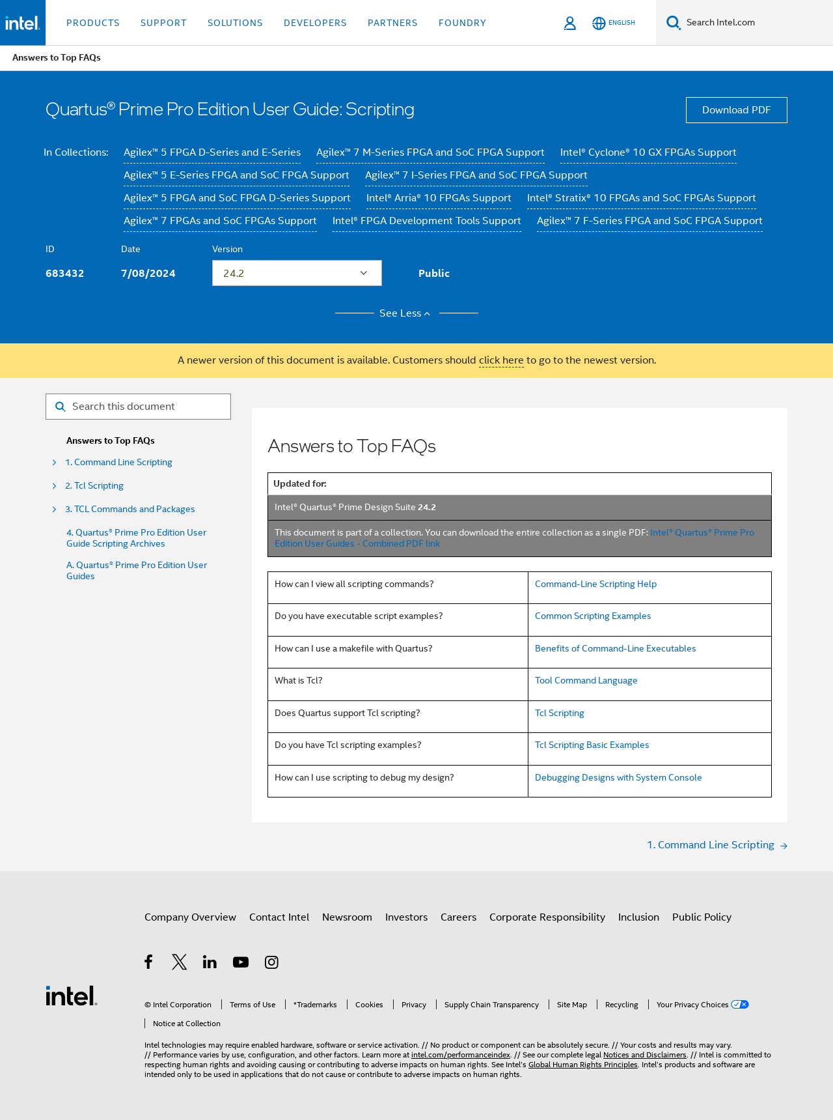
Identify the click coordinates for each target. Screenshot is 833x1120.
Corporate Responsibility (547, 917)
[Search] (673, 22)
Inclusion (638, 917)
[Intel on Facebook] (149, 964)
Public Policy (701, 917)
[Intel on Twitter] (180, 964)
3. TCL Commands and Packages (130, 509)
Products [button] (93, 23)
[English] (613, 23)
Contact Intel (279, 917)
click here (501, 360)
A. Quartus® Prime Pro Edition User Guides (136, 571)
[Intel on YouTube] (242, 964)
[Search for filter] (138, 407)
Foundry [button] (463, 23)
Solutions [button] (235, 23)
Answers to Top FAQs (110, 440)
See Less (407, 313)
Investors (406, 917)
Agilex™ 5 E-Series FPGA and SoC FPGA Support (236, 175)
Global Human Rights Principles (583, 1064)
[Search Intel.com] (757, 23)
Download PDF (736, 110)
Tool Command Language (586, 680)
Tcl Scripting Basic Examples (592, 745)
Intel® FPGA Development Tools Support (427, 220)
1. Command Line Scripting (118, 462)
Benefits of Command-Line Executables (615, 648)
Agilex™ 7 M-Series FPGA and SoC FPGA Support (430, 152)
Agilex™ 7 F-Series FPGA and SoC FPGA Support (650, 220)
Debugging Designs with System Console (618, 777)
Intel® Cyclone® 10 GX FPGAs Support (648, 152)
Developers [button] (315, 23)
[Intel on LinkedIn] (210, 964)
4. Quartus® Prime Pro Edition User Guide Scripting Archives (136, 538)
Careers (458, 917)
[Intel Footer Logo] (72, 994)
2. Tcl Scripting (94, 485)
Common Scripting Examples (593, 616)
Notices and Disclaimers (645, 1054)
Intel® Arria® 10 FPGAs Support (439, 198)
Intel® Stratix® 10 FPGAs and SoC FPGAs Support (641, 198)
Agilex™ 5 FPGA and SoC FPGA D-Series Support (237, 198)
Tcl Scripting (559, 713)
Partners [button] (393, 23)
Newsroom (347, 917)
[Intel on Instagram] (272, 964)
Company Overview (190, 917)
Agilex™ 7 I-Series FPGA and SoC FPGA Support (476, 175)
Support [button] (164, 23)
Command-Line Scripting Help (596, 584)
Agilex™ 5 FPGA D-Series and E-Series (212, 152)
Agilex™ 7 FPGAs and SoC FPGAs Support (220, 220)
